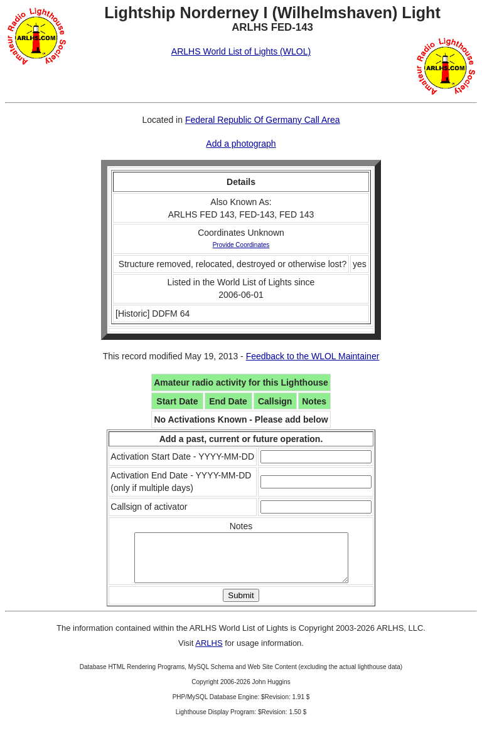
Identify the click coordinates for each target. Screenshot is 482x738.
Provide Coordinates (241, 244)
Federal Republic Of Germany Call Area (262, 120)
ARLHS (208, 652)
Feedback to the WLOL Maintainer (313, 356)
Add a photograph (241, 144)
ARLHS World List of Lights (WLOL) (241, 51)
